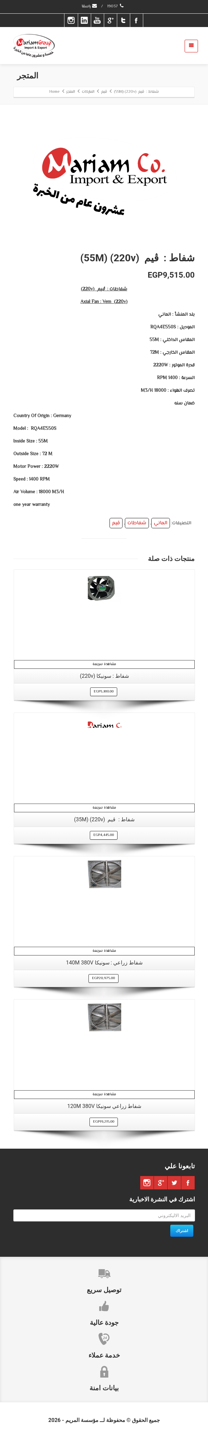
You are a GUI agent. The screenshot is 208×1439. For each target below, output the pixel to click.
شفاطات (137, 523)
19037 (116, 6)
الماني (160, 523)
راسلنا (89, 6)
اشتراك (182, 1230)
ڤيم (116, 523)
